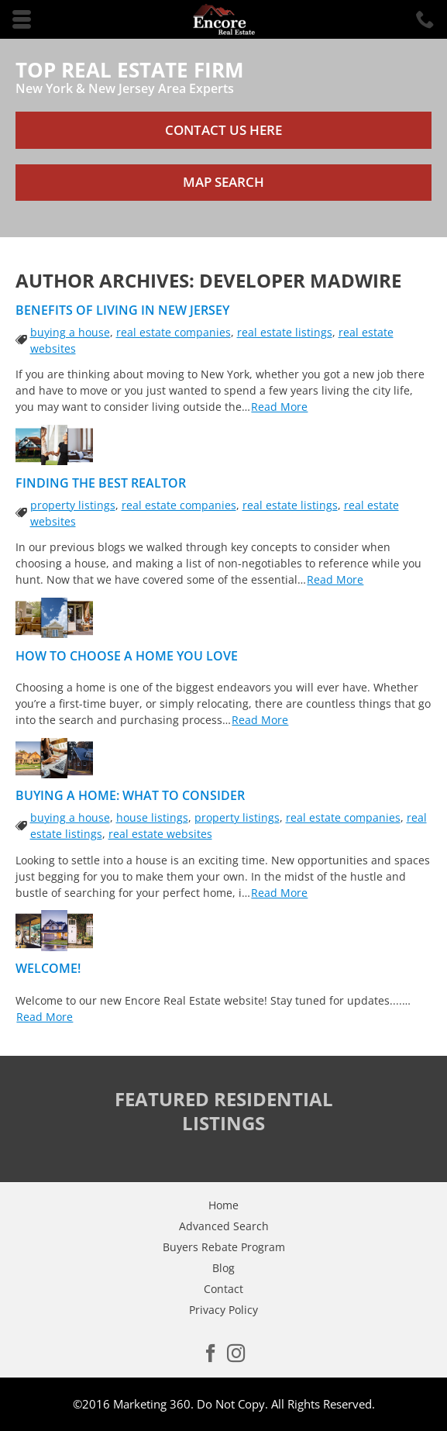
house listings (152, 817)
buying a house (70, 332)
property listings (72, 505)
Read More (279, 406)
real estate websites (160, 833)
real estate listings (284, 332)
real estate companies (173, 332)
